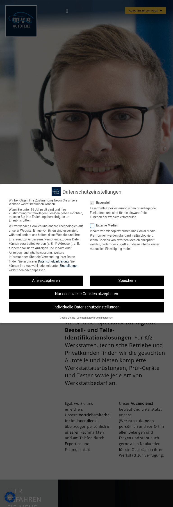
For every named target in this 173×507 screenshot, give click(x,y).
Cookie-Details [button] (67, 317)
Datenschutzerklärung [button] (88, 317)
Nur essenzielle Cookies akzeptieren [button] (86, 294)
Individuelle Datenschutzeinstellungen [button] (86, 307)
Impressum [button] (107, 317)
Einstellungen (68, 265)
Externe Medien (105, 225)
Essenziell (101, 202)
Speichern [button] (127, 280)
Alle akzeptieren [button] (46, 280)
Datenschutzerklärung (53, 261)
